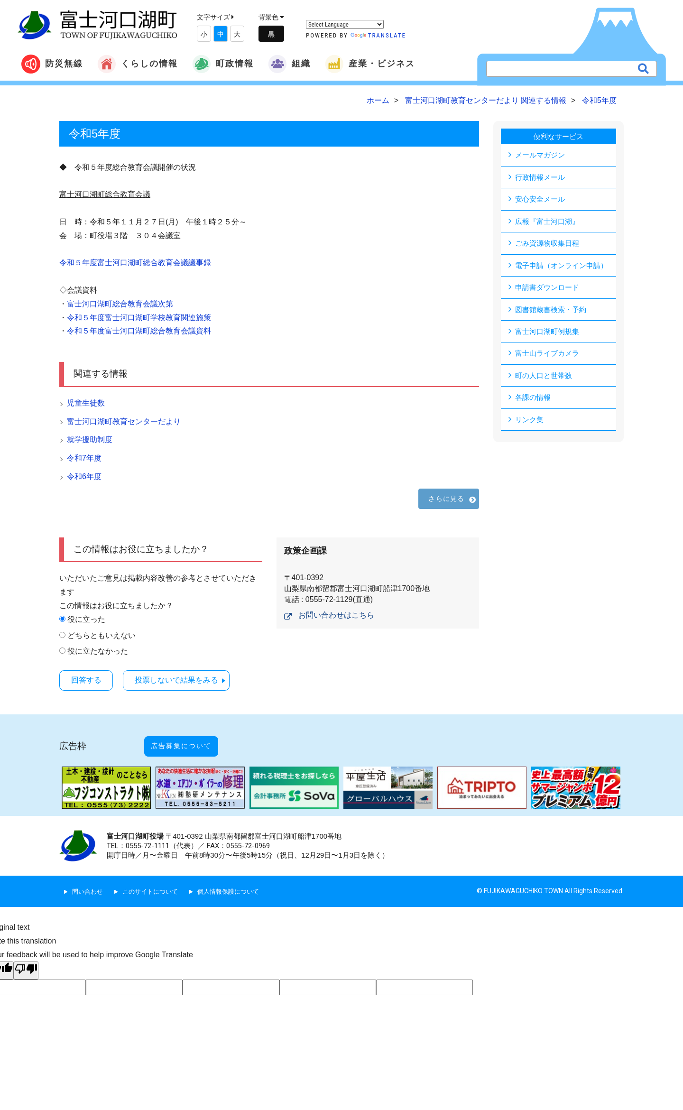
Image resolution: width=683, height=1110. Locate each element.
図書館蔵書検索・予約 (553, 311)
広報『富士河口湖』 (549, 222)
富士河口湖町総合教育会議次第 (120, 304)
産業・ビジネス (370, 64)
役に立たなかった (97, 651)
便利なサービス (558, 136)
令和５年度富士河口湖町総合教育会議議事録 (135, 263)
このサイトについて (155, 880)
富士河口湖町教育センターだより (124, 421)
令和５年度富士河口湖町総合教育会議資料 (139, 331)
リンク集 (530, 422)
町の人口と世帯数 (545, 378)
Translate (378, 35)
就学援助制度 (89, 439)
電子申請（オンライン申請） (564, 266)
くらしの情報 (137, 64)
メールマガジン (541, 155)
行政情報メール (541, 177)
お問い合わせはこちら (336, 615)
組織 (289, 64)
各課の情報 (534, 400)
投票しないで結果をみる (188, 679)
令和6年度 (84, 476)
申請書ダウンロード (549, 289)
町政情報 (223, 64)
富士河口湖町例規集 (549, 333)
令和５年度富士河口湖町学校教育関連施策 (139, 318)
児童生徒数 (86, 403)
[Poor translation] (26, 960)
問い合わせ (88, 880)
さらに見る (446, 498)
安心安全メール (541, 199)
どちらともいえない (101, 635)
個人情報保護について (237, 880)
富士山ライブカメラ (549, 356)
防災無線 (52, 64)
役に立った (86, 619)
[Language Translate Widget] (345, 24)
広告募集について (191, 740)
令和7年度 (84, 458)
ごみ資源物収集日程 (549, 244)
